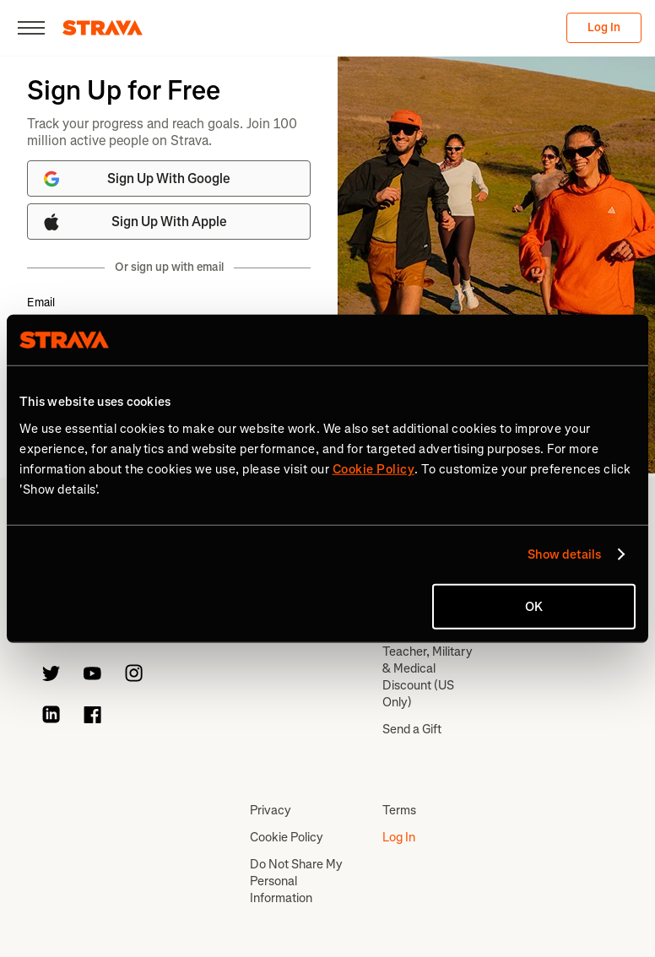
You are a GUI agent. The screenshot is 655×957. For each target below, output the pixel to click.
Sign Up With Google (135, 179)
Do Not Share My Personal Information (296, 881)
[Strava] (102, 27)
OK (534, 605)
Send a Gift (411, 729)
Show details (564, 554)
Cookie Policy (286, 837)
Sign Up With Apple (134, 222)
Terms (399, 810)
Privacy (270, 810)
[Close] (31, 28)
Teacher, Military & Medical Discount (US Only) (427, 677)
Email (41, 303)
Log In (603, 27)
